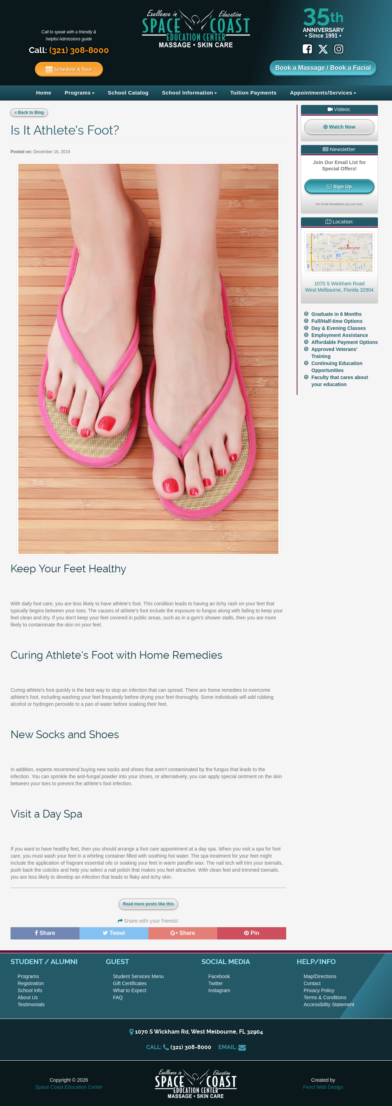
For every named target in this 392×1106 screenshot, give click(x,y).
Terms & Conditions (325, 997)
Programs (78, 93)
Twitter (215, 983)
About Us (28, 997)
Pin (251, 933)
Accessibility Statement (329, 1004)
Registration (31, 983)
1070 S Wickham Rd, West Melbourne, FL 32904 (196, 1031)
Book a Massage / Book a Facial (323, 67)
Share (45, 933)
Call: (69, 50)
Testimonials (31, 1004)
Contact (312, 983)
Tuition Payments (253, 93)
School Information (187, 93)
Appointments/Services (321, 93)
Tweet (114, 933)
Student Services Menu (138, 976)
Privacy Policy (319, 990)
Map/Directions (320, 976)
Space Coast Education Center (69, 1087)
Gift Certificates (130, 983)
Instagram (219, 990)
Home (43, 93)
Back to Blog (29, 112)
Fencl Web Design (323, 1087)
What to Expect (129, 990)
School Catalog (128, 93)
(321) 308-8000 (191, 1047)
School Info (30, 990)
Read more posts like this (148, 904)
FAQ (118, 997)
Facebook (219, 976)
